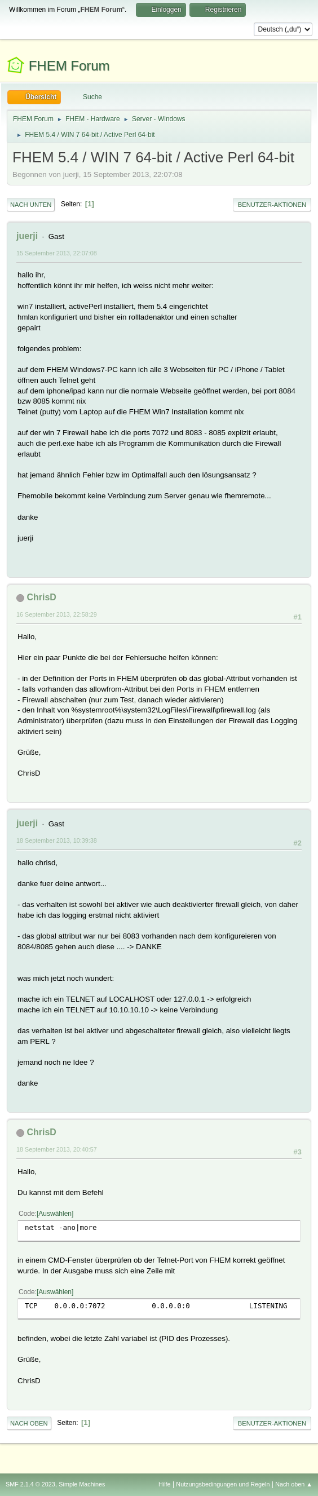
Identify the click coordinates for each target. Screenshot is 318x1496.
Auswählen (55, 1214)
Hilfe (164, 1484)
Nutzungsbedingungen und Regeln (223, 1484)
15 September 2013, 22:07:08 (56, 253)
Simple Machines (82, 1484)
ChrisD (41, 597)
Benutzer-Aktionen (272, 204)
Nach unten (30, 204)
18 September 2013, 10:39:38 (56, 840)
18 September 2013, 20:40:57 (56, 1149)
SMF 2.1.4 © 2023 (30, 1484)
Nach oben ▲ (293, 1484)
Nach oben (29, 1423)
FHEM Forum (69, 65)
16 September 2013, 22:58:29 (56, 614)
